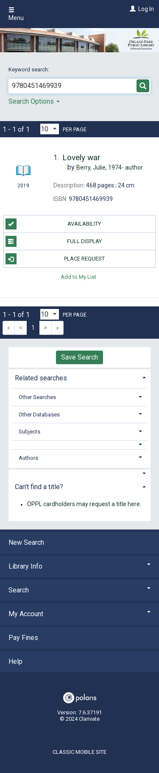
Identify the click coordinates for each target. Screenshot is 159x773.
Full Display (54, 241)
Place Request (55, 258)
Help (15, 661)
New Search (26, 542)
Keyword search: (29, 69)
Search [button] (79, 590)
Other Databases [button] (39, 414)
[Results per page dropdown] (49, 129)
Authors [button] (28, 458)
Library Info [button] (79, 566)
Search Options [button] (34, 101)
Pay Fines (23, 638)
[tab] (79, 377)
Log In (146, 9)
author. (110, 167)
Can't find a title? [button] (39, 487)
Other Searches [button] (37, 397)
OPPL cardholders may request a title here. (84, 504)
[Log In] (132, 9)
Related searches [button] (41, 378)
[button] (79, 444)
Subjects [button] (29, 431)
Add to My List (78, 276)
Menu (16, 14)
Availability (53, 223)
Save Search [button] (79, 357)
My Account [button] (79, 614)
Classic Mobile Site (79, 752)
